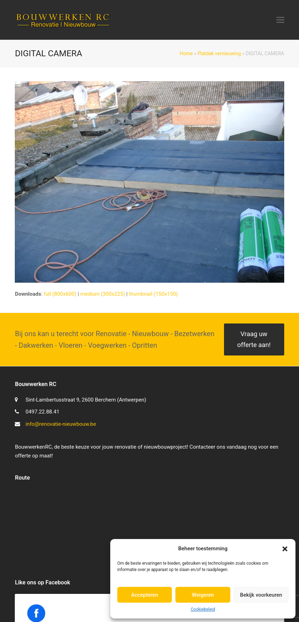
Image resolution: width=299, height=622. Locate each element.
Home (186, 53)
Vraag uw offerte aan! (254, 339)
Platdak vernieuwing (219, 53)
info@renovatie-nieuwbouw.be (60, 424)
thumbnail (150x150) (153, 294)
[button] (284, 548)
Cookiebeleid (203, 609)
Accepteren (144, 595)
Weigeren (203, 595)
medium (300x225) (102, 294)
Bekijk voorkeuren (261, 595)
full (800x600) (60, 294)
